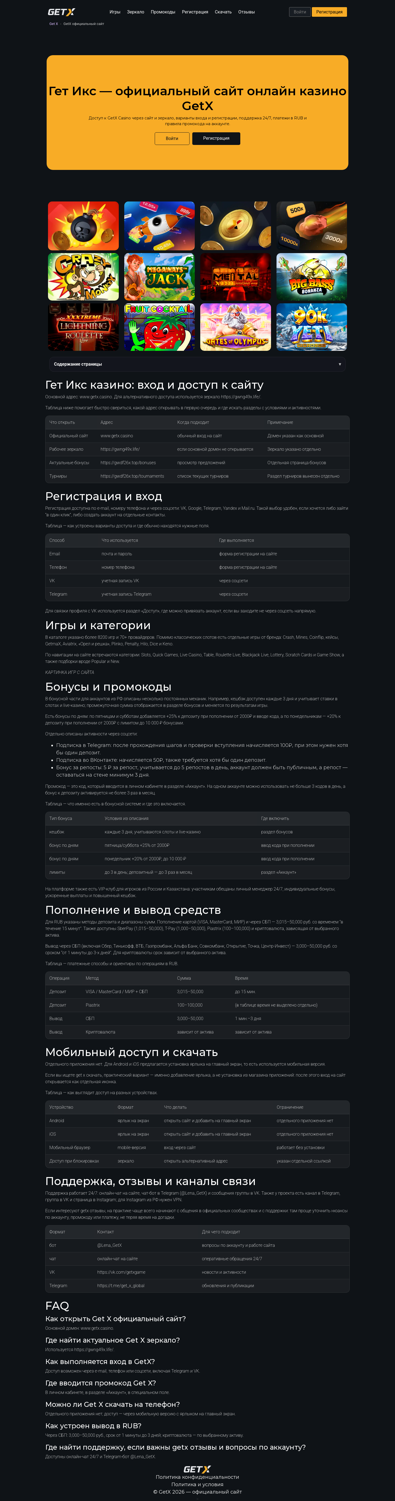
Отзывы (246, 12)
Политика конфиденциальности (197, 1477)
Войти (300, 12)
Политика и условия (197, 1485)
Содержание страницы (78, 364)
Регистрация (195, 12)
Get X (53, 24)
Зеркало (135, 12)
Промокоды (163, 12)
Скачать (223, 12)
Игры (115, 12)
